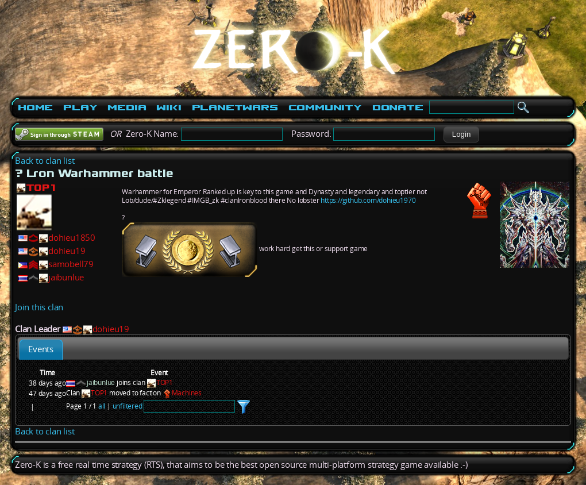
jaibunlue (66, 277)
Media (126, 107)
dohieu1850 (71, 237)
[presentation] (41, 349)
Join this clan (39, 307)
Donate (397, 107)
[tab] (41, 350)
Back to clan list (45, 160)
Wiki (168, 107)
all (101, 406)
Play (80, 107)
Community (325, 107)
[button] (461, 134)
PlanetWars (235, 107)
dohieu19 (66, 250)
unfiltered (127, 406)
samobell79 (71, 264)
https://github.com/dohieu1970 (368, 200)
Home (35, 107)
